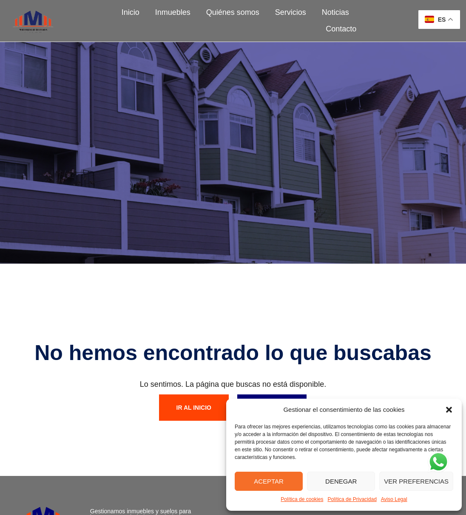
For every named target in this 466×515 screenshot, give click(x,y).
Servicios (290, 12)
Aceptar (269, 481)
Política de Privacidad (351, 499)
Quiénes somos (232, 12)
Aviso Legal (394, 499)
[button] (449, 409)
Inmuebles (172, 12)
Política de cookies (302, 499)
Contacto (341, 29)
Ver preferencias (416, 481)
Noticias (335, 12)
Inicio (130, 12)
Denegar (341, 481)
